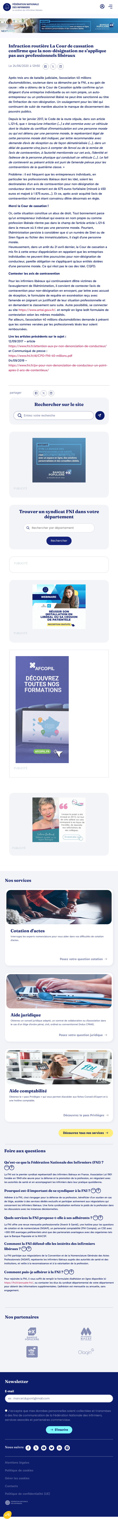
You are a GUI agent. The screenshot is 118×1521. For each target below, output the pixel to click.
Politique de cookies (19, 1470)
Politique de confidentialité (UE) (27, 1494)
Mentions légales (17, 1462)
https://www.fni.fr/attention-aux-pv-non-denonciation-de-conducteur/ (57, 346)
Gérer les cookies (17, 1478)
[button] (110, 6)
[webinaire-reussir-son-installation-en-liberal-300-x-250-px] (59, 628)
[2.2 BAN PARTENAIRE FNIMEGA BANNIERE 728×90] (59, 32)
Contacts (11, 1486)
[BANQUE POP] (59, 481)
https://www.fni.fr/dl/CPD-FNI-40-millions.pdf (40, 356)
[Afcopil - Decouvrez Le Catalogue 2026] (42, 762)
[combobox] (53, 415)
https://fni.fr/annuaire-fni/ (18, 1282)
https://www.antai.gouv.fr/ (37, 310)
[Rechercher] (100, 415)
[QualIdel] (59, 841)
